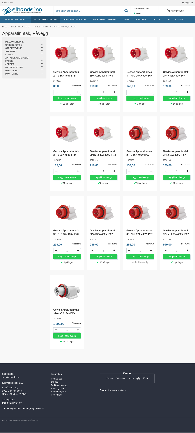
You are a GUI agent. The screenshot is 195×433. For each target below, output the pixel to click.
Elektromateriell (16, 20)
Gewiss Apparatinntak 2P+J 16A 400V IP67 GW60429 (139, 155)
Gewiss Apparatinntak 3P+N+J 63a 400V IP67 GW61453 (176, 235)
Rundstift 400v (41, 27)
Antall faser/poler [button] (17, 58)
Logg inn (189, 3)
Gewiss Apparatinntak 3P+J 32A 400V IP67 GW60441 (102, 235)
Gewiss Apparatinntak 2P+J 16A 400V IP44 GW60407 (66, 76)
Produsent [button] (12, 71)
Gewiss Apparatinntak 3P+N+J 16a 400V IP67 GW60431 (66, 235)
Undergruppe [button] (13, 45)
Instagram (114, 391)
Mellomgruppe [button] (14, 42)
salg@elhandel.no (10, 378)
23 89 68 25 (8, 374)
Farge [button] (9, 61)
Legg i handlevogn (67, 99)
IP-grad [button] (9, 55)
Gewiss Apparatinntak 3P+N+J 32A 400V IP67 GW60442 (139, 235)
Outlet (157, 20)
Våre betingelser (59, 392)
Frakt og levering (59, 386)
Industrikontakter (45, 20)
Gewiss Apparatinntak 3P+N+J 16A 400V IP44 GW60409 (139, 76)
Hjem (4, 27)
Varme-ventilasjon (75, 20)
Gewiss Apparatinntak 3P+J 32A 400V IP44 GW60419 (66, 155)
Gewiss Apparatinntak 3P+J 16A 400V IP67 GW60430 (175, 155)
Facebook (104, 391)
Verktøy (141, 20)
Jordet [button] (9, 65)
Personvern (56, 395)
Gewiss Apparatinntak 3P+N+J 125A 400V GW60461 (66, 314)
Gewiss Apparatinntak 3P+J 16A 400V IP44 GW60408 (102, 76)
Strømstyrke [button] (13, 49)
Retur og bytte (57, 389)
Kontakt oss (7, 3)
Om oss (54, 382)
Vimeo (123, 391)
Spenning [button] (10, 52)
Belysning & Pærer (104, 20)
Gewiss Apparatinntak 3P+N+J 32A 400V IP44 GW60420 (103, 155)
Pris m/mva (76, 86)
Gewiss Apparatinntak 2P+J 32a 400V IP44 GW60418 (175, 76)
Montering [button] (11, 74)
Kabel (125, 20)
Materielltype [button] (14, 68)
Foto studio (175, 20)
